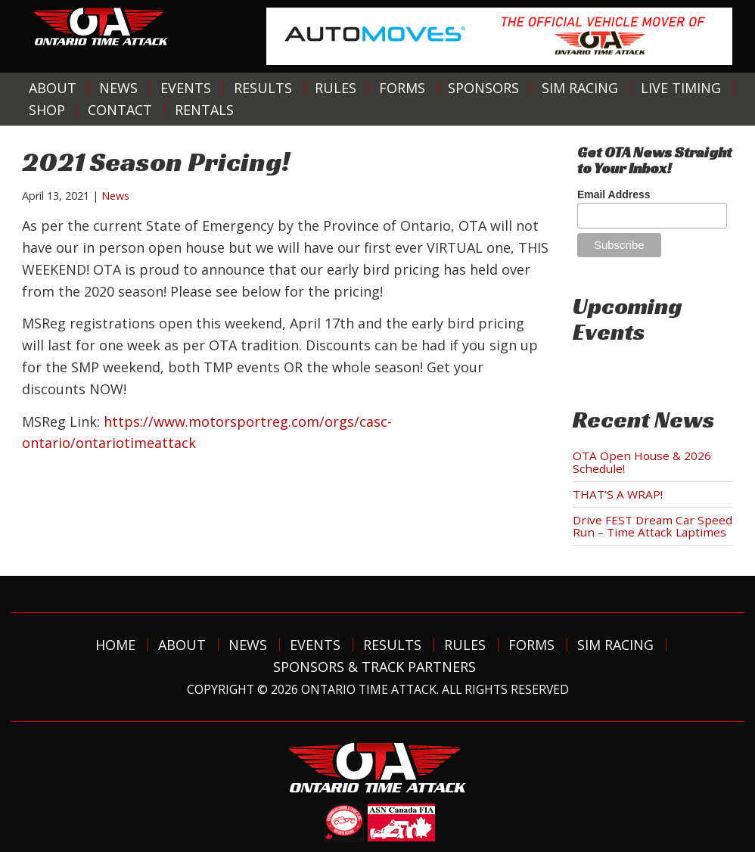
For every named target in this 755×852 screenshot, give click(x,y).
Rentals (204, 110)
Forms (402, 88)
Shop (47, 110)
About (52, 88)
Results (263, 88)
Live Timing (681, 88)
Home (115, 644)
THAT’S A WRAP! (618, 494)
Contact (120, 110)
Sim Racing (580, 88)
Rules (335, 88)
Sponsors (483, 88)
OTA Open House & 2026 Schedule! (642, 462)
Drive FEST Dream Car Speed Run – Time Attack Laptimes (652, 526)
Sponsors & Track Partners (374, 666)
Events (185, 88)
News (118, 88)
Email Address (614, 194)
